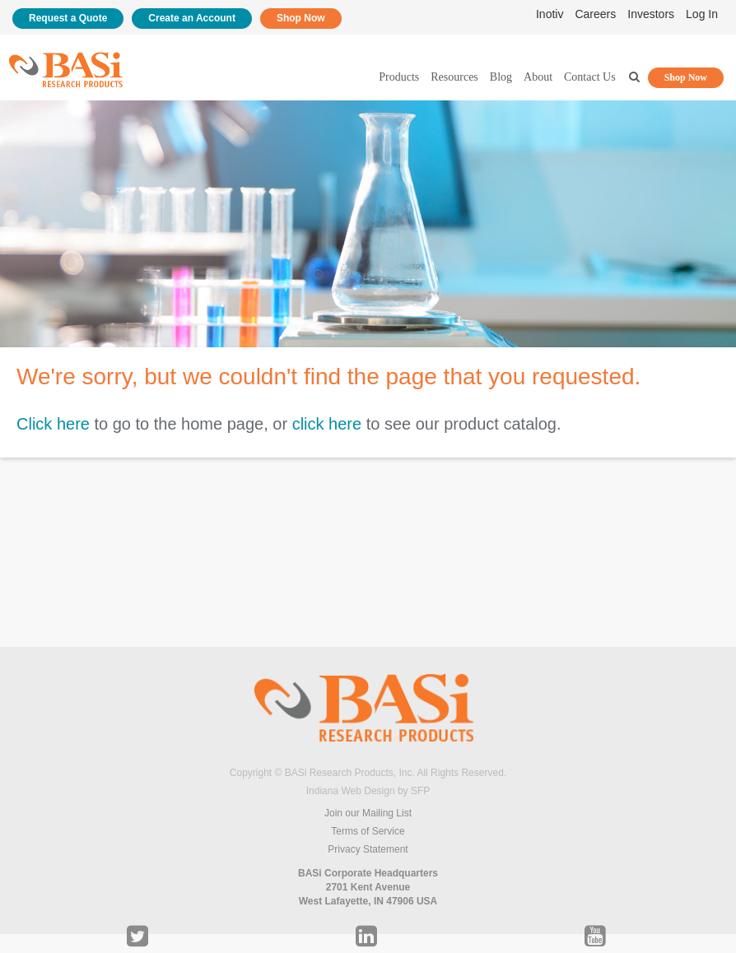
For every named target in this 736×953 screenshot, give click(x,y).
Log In (702, 14)
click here (326, 424)
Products (399, 77)
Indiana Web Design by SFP (368, 791)
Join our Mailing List (368, 813)
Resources (454, 77)
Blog (501, 77)
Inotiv (549, 14)
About (538, 77)
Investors (650, 14)
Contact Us (590, 77)
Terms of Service (367, 831)
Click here (53, 424)
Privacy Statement (368, 849)
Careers (595, 14)
